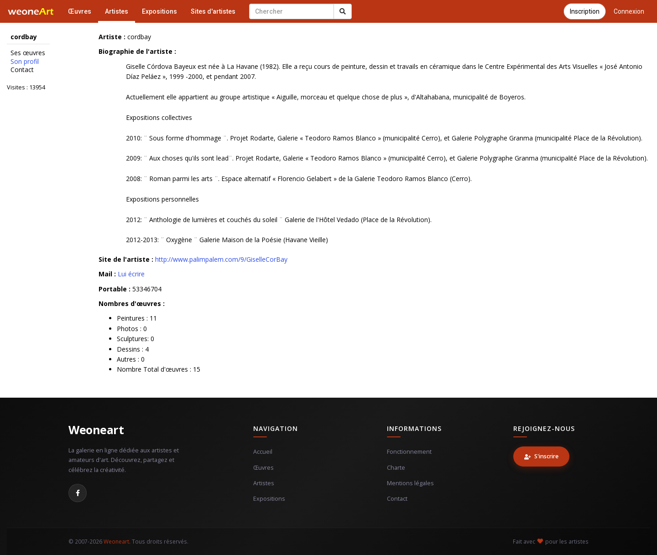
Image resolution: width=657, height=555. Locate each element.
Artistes (116, 11)
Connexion (629, 11)
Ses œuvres (27, 53)
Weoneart (96, 429)
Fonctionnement (409, 452)
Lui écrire (131, 274)
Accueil (262, 452)
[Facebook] (77, 493)
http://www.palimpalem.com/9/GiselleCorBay (221, 259)
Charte (396, 468)
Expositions (159, 11)
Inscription (585, 11)
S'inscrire (541, 456)
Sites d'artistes (213, 11)
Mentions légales (410, 483)
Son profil (24, 61)
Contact (22, 70)
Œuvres (79, 11)
